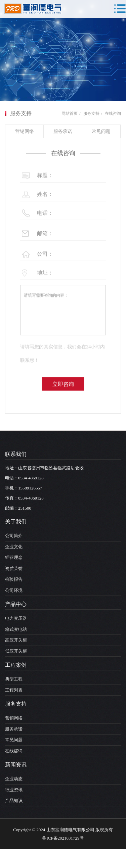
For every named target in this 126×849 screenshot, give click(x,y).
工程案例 (16, 665)
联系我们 (16, 454)
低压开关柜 (16, 651)
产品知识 (14, 800)
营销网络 (24, 131)
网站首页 (69, 113)
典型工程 (14, 678)
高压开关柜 (16, 640)
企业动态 (14, 778)
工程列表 (14, 690)
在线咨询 (113, 113)
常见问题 (101, 131)
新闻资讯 (16, 764)
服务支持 (91, 113)
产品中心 (16, 604)
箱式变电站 (16, 629)
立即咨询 (63, 394)
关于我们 (16, 521)
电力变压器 (16, 618)
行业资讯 (14, 789)
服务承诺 (62, 131)
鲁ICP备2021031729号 (63, 838)
